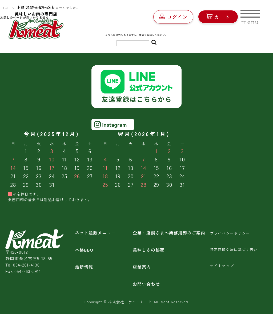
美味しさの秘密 (148, 250)
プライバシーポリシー (230, 233)
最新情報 (84, 267)
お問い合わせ (146, 284)
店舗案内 (142, 267)
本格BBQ (84, 250)
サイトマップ (222, 265)
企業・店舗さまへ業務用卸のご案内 (169, 232)
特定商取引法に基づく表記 (234, 249)
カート (218, 17)
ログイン (173, 17)
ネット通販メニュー (95, 232)
